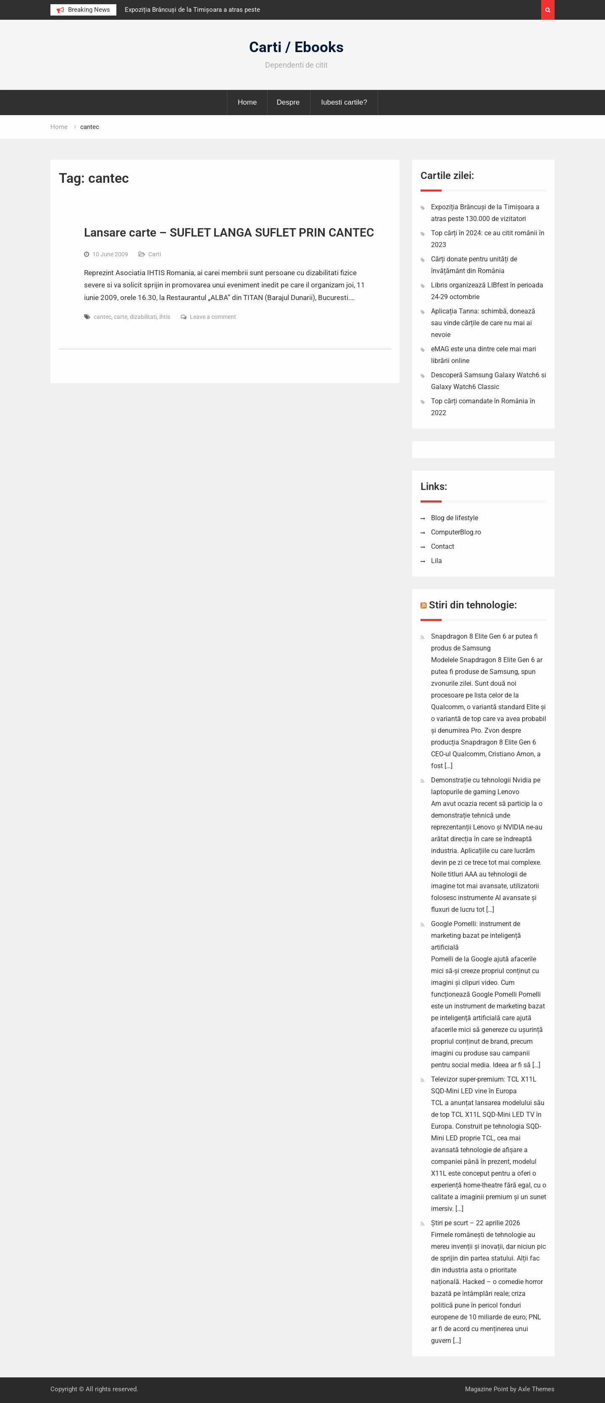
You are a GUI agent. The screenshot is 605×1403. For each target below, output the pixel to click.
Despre (288, 102)
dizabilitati (143, 316)
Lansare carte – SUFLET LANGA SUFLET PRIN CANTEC (229, 233)
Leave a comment (213, 316)
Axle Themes (536, 1389)
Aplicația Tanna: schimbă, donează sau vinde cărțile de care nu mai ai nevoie (483, 323)
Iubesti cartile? (344, 102)
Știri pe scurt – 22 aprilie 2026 (475, 1223)
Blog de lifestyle (454, 518)
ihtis (164, 316)
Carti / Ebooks (296, 47)
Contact (442, 546)
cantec (102, 316)
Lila (436, 561)
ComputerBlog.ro (456, 532)
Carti (154, 254)
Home (247, 102)
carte (120, 316)
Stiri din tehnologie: (473, 605)
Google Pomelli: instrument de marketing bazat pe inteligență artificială (476, 935)
